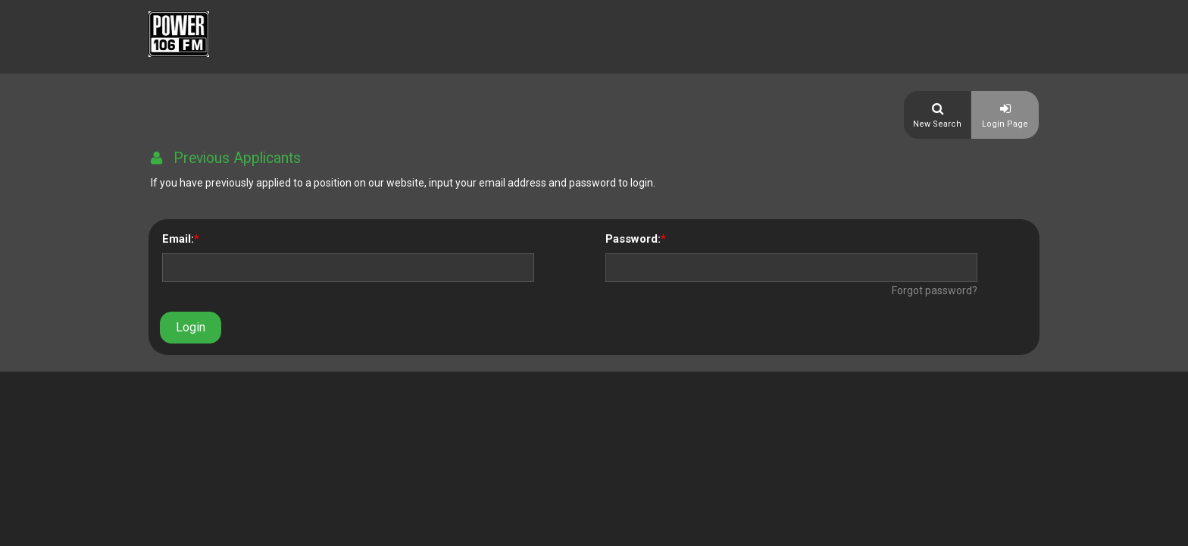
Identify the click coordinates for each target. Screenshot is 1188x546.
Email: (178, 239)
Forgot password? (934, 290)
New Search (937, 124)
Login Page (1005, 124)
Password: (633, 239)
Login (190, 327)
